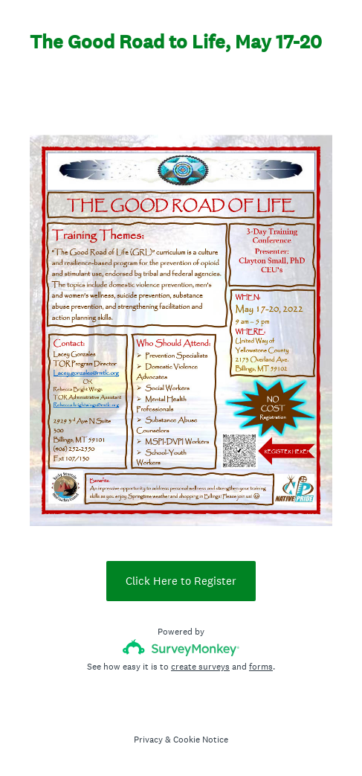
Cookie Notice (200, 739)
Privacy (148, 739)
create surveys (200, 667)
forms (261, 667)
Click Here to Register (181, 581)
